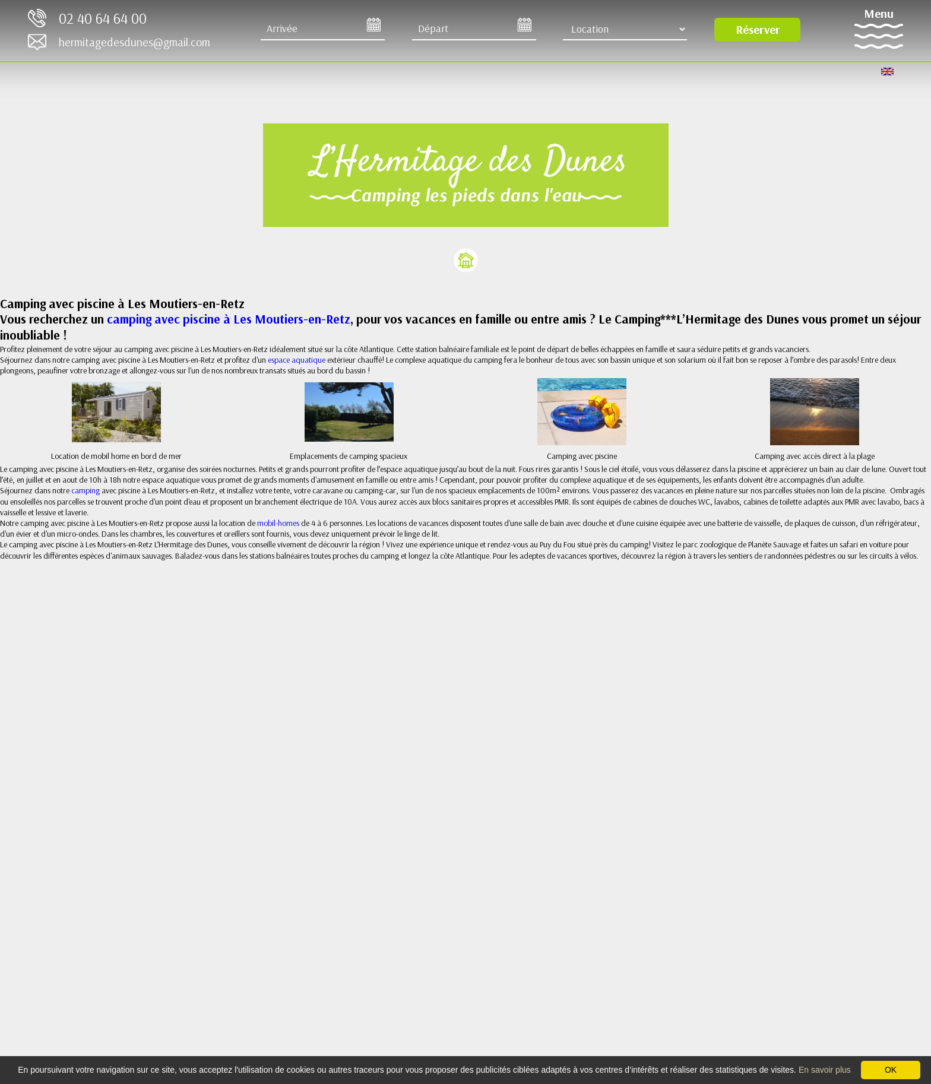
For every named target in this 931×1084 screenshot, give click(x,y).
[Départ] (474, 29)
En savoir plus (825, 1070)
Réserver (758, 29)
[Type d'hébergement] (625, 29)
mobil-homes (278, 523)
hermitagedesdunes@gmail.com (134, 41)
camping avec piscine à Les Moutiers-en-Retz (227, 319)
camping (86, 490)
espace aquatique (297, 359)
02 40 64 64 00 (103, 18)
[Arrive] (323, 29)
